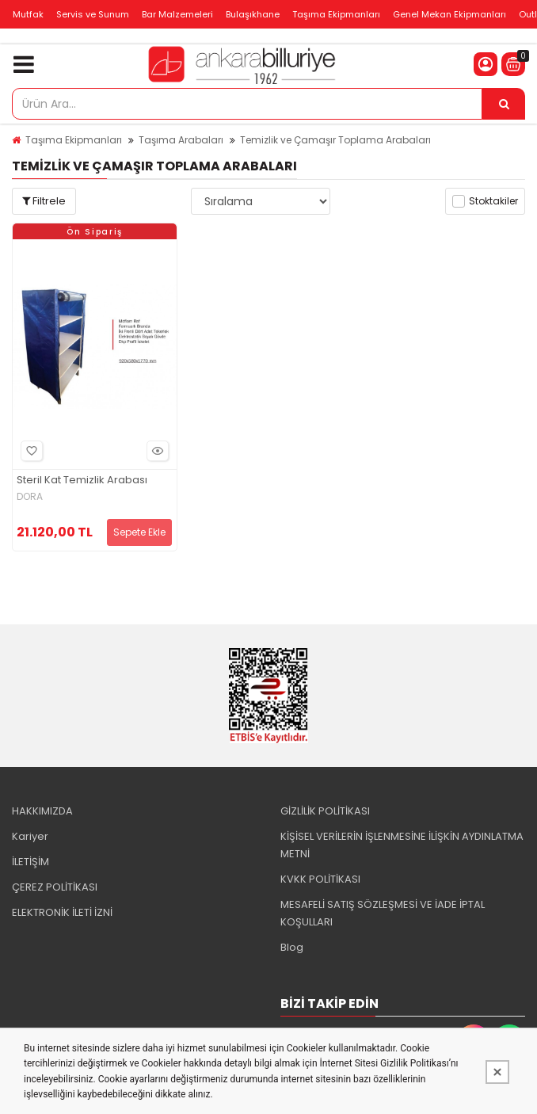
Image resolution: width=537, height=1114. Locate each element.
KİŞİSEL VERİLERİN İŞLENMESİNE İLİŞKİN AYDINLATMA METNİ (402, 845)
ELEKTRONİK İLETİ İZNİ (62, 912)
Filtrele (44, 200)
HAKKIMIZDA (42, 810)
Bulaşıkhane (253, 14)
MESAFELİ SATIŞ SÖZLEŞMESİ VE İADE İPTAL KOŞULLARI (382, 913)
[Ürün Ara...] (503, 104)
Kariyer (30, 836)
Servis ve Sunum (92, 14)
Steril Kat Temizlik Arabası (82, 480)
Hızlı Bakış (155, 450)
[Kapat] (497, 1072)
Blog (291, 947)
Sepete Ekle (139, 532)
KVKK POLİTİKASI (320, 879)
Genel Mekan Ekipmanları (449, 14)
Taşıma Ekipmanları (336, 14)
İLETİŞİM (30, 861)
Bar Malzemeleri (177, 14)
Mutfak (28, 14)
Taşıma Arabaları (181, 140)
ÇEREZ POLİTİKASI (54, 887)
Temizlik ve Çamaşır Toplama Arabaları (335, 140)
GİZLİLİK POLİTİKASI (325, 810)
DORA (30, 496)
